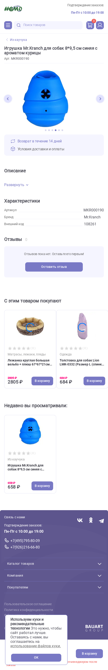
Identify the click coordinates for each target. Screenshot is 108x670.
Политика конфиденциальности (28, 610)
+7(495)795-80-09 (25, 541)
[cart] (90, 25)
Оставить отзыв (54, 267)
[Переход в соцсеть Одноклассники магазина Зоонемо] (91, 520)
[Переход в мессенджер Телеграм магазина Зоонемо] (102, 520)
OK (36, 658)
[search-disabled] (18, 25)
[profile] (100, 25)
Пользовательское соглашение (28, 604)
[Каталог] (8, 25)
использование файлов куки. (35, 646)
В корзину (89, 654)
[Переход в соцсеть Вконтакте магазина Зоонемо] (80, 520)
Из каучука (16, 40)
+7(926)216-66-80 (25, 547)
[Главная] (13, 9)
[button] (8, 98)
